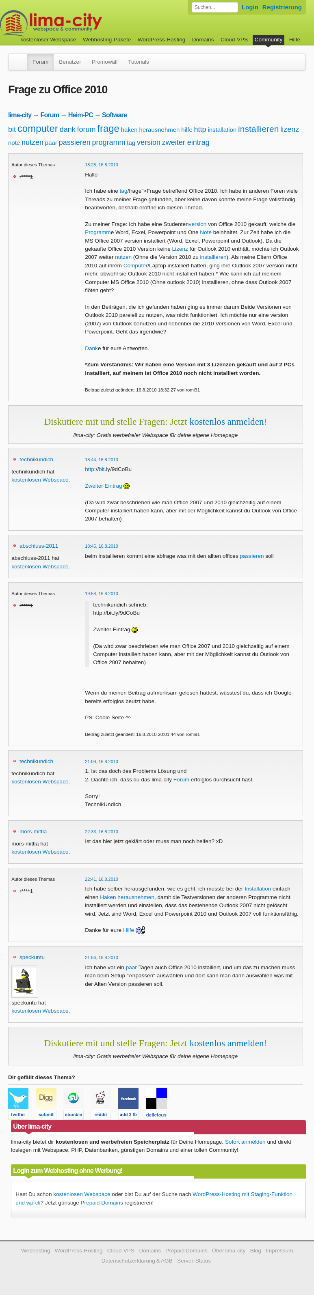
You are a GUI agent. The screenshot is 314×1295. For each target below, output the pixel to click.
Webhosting (35, 1251)
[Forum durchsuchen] (215, 7)
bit (12, 129)
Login (250, 7)
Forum (40, 62)
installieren (258, 128)
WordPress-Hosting (162, 40)
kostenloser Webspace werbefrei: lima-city (81, 23)
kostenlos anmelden (227, 421)
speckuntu (32, 957)
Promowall (104, 62)
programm (108, 142)
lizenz (289, 129)
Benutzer (70, 62)
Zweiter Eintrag (103, 486)
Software (114, 114)
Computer (135, 265)
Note (206, 232)
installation (222, 129)
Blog (255, 1251)
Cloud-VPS (234, 40)
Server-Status (194, 1261)
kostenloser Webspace (48, 40)
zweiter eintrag (186, 142)
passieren (75, 142)
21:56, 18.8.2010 (101, 957)
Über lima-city (228, 1251)
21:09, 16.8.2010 (101, 761)
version (148, 142)
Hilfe (294, 40)
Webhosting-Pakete (107, 40)
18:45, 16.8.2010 (101, 546)
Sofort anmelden (245, 1142)
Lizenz (180, 249)
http (200, 129)
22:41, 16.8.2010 (101, 879)
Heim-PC (80, 114)
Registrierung (282, 7)
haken (129, 129)
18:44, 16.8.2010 (101, 459)
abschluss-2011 (38, 546)
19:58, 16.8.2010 (101, 593)
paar (51, 142)
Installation (258, 889)
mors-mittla (33, 831)
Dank (91, 348)
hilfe (187, 129)
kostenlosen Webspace (39, 480)
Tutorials (138, 62)
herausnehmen (159, 129)
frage (108, 128)
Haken (108, 897)
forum (86, 129)
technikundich (36, 459)
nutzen (32, 142)
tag (131, 142)
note (14, 142)
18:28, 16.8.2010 (101, 164)
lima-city (19, 114)
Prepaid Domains (102, 1203)
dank (68, 129)
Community (269, 40)
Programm (97, 232)
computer (37, 128)
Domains (203, 40)
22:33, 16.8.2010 (101, 831)
